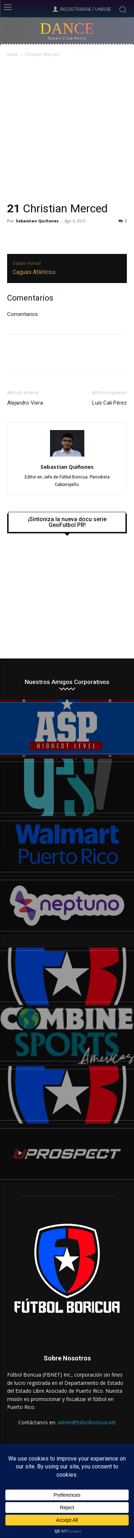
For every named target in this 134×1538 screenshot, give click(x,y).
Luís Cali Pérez (109, 403)
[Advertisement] (67, 130)
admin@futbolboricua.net (87, 1422)
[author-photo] (67, 456)
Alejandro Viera (25, 403)
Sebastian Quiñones (37, 220)
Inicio (12, 54)
